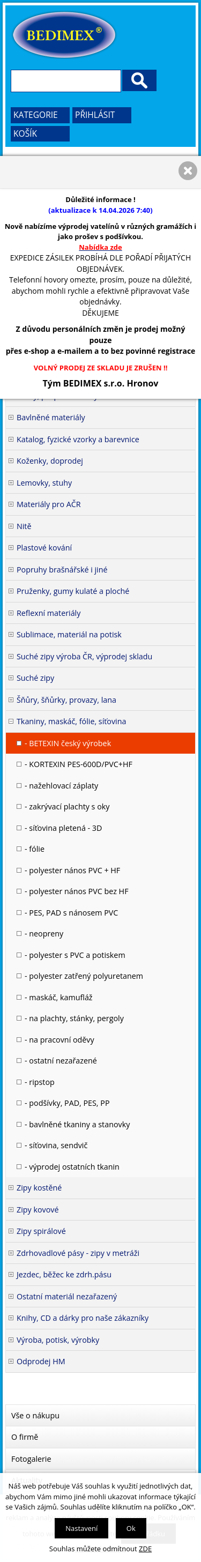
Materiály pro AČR (49, 504)
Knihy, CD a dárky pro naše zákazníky (82, 1318)
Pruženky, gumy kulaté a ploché (73, 591)
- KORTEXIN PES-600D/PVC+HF (78, 764)
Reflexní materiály (48, 613)
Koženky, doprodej (50, 461)
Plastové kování (44, 547)
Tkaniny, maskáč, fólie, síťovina (71, 721)
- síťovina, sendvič (56, 1145)
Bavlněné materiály (51, 417)
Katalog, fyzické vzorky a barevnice (78, 439)
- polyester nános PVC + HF (72, 870)
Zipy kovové (37, 1209)
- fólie (34, 849)
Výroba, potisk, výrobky (58, 1340)
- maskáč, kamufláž (59, 997)
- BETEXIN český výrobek (68, 743)
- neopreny (44, 933)
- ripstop (40, 1082)
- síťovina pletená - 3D (63, 828)
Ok (131, 1528)
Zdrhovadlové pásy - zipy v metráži (78, 1253)
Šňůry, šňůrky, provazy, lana (66, 700)
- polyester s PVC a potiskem (75, 955)
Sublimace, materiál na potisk (69, 634)
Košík (25, 133)
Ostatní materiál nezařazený (67, 1296)
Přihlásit (95, 115)
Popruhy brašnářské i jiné (62, 569)
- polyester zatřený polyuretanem (84, 976)
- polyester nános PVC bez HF (77, 891)
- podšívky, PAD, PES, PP (67, 1103)
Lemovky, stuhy (44, 483)
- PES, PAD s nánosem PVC (71, 913)
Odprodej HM (41, 1361)
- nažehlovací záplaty (61, 785)
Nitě (24, 526)
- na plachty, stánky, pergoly (74, 1018)
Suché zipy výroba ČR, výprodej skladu (84, 656)
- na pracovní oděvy (59, 1040)
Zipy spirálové (41, 1231)
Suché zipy (35, 678)
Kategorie (35, 115)
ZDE (145, 1548)
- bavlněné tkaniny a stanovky (77, 1124)
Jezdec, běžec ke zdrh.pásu (64, 1274)
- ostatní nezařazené (61, 1060)
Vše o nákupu (35, 1415)
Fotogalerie (31, 1459)
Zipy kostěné (39, 1187)
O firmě (24, 1437)
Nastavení (81, 1528)
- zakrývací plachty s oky (67, 806)
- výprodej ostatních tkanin (72, 1167)
